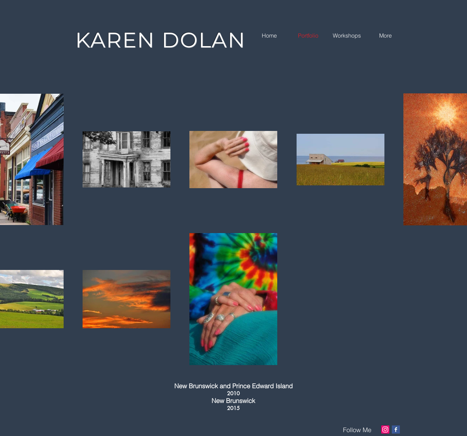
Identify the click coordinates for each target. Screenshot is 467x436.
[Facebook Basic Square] (396, 429)
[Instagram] (385, 429)
